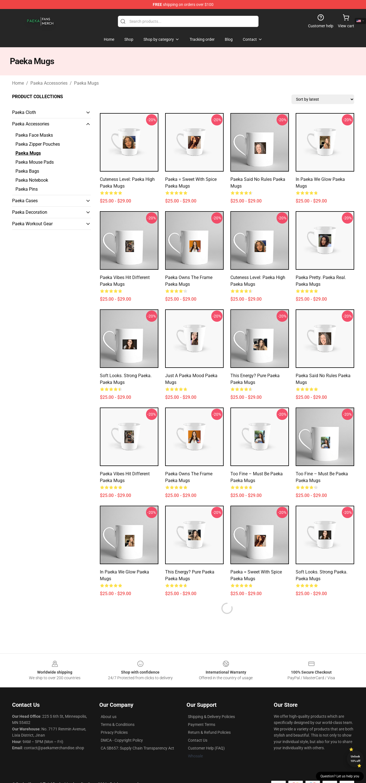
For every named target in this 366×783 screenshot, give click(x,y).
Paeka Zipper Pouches (37, 144)
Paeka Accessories (49, 83)
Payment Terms (201, 724)
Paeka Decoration (29, 212)
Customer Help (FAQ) (206, 748)
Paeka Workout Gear (32, 223)
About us (108, 716)
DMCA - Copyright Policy (122, 740)
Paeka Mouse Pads (34, 162)
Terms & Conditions (117, 724)
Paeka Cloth (24, 112)
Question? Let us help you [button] (339, 776)
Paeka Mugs (86, 83)
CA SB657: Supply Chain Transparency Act (137, 748)
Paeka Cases (25, 200)
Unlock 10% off (355, 758)
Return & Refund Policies (209, 732)
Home (18, 83)
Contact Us (197, 740)
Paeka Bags (27, 171)
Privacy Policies (114, 732)
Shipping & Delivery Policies (211, 716)
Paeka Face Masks (34, 135)
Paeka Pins (26, 189)
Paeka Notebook (31, 180)
